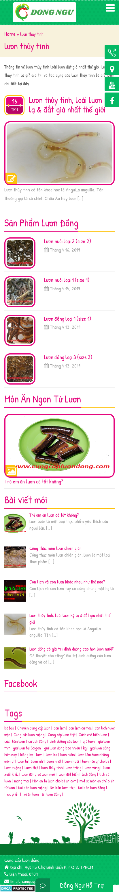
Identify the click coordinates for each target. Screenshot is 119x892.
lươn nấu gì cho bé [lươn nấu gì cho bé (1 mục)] (95, 761)
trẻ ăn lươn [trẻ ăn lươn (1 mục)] (30, 794)
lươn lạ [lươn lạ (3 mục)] (23, 761)
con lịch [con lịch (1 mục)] (59, 728)
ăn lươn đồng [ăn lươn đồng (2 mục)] (51, 794)
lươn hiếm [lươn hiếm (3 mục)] (67, 754)
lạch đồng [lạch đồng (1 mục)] (89, 774)
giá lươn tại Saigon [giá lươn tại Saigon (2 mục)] (27, 748)
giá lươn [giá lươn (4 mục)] (89, 741)
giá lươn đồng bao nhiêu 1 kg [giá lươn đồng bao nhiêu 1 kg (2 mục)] (65, 748)
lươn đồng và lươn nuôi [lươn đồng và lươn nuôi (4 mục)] (39, 774)
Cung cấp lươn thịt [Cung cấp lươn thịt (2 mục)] (61, 734)
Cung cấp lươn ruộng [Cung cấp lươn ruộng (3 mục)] (29, 734)
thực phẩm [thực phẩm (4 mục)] (11, 794)
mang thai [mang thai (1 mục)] (21, 781)
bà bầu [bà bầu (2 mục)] (9, 728)
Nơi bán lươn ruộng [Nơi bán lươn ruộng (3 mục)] (32, 787)
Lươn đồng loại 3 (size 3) (68, 357)
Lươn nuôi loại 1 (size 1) (66, 280)
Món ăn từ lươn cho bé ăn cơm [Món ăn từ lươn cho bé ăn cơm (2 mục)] (54, 781)
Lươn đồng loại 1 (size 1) (67, 318)
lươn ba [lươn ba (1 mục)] (51, 754)
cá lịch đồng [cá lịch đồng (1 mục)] (37, 741)
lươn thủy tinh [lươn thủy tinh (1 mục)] (52, 767)
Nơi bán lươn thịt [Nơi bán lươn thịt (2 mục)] (62, 787)
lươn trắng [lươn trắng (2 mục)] (74, 767)
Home (10, 34)
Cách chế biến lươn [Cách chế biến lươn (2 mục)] (93, 734)
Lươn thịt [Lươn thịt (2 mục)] (31, 767)
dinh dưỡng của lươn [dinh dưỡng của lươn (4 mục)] (65, 741)
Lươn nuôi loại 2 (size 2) (67, 241)
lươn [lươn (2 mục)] (39, 754)
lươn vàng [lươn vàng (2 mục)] (92, 767)
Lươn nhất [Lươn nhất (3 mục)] (54, 761)
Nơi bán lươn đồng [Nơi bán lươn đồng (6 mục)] (91, 787)
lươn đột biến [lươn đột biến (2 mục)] (69, 774)
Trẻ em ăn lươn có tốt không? (33, 481)
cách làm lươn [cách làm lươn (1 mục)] (14, 741)
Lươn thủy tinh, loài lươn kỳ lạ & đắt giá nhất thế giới (70, 104)
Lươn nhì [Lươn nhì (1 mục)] (37, 761)
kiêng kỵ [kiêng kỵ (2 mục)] (26, 754)
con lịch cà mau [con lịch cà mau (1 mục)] (80, 728)
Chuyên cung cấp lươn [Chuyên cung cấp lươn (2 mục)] (33, 728)
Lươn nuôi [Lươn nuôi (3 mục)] (72, 761)
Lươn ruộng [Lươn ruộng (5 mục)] (12, 767)
